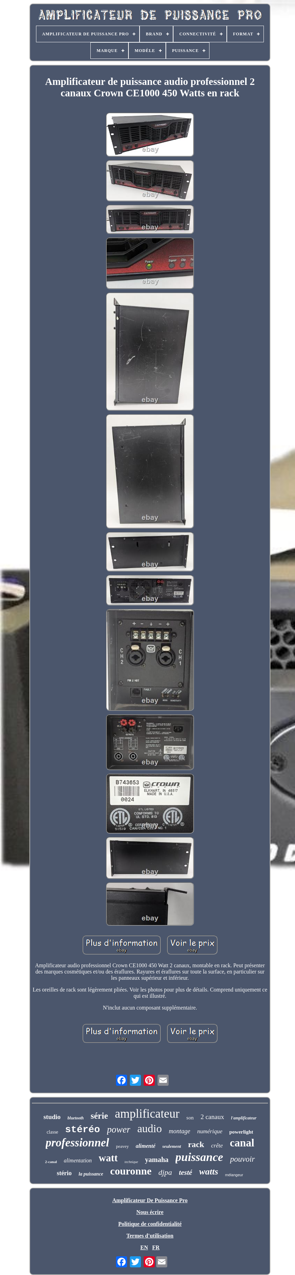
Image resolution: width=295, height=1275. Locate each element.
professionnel (77, 1142)
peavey (122, 1146)
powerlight (241, 1132)
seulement (171, 1146)
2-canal (51, 1162)
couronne (130, 1171)
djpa (165, 1172)
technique (131, 1162)
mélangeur (234, 1175)
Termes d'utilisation (149, 1236)
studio (52, 1116)
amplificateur (147, 1113)
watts (208, 1172)
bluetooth (76, 1118)
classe (52, 1132)
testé (185, 1172)
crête (217, 1145)
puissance (199, 1157)
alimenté (145, 1146)
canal (242, 1143)
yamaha (157, 1159)
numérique (209, 1131)
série (99, 1115)
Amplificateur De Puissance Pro (150, 1200)
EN (144, 1247)
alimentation (78, 1160)
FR (155, 1247)
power (119, 1129)
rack (196, 1144)
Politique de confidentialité (149, 1224)
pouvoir (242, 1159)
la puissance (91, 1174)
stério (64, 1173)
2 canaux (212, 1116)
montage (179, 1131)
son (190, 1117)
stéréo (82, 1129)
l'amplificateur (243, 1118)
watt (108, 1157)
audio (149, 1128)
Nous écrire (149, 1212)
